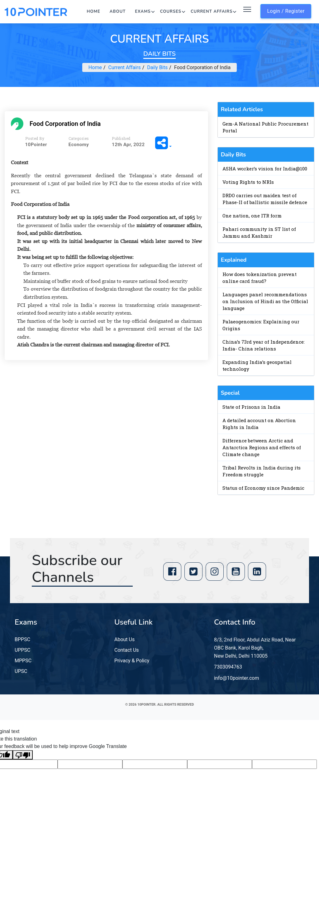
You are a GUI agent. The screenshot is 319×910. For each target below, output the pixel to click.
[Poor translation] (23, 755)
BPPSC (22, 639)
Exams (142, 11)
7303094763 (228, 667)
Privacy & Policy (131, 661)
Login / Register (286, 11)
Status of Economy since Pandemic (263, 488)
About (118, 11)
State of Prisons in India (251, 407)
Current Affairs (211, 11)
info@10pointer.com (236, 678)
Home (93, 11)
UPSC (21, 671)
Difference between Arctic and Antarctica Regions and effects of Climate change (261, 447)
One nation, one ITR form (252, 215)
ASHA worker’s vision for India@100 (264, 168)
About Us (124, 639)
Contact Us (126, 650)
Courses (170, 11)
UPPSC (22, 650)
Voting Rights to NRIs (248, 182)
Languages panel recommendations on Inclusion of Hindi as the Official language (265, 301)
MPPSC (23, 661)
